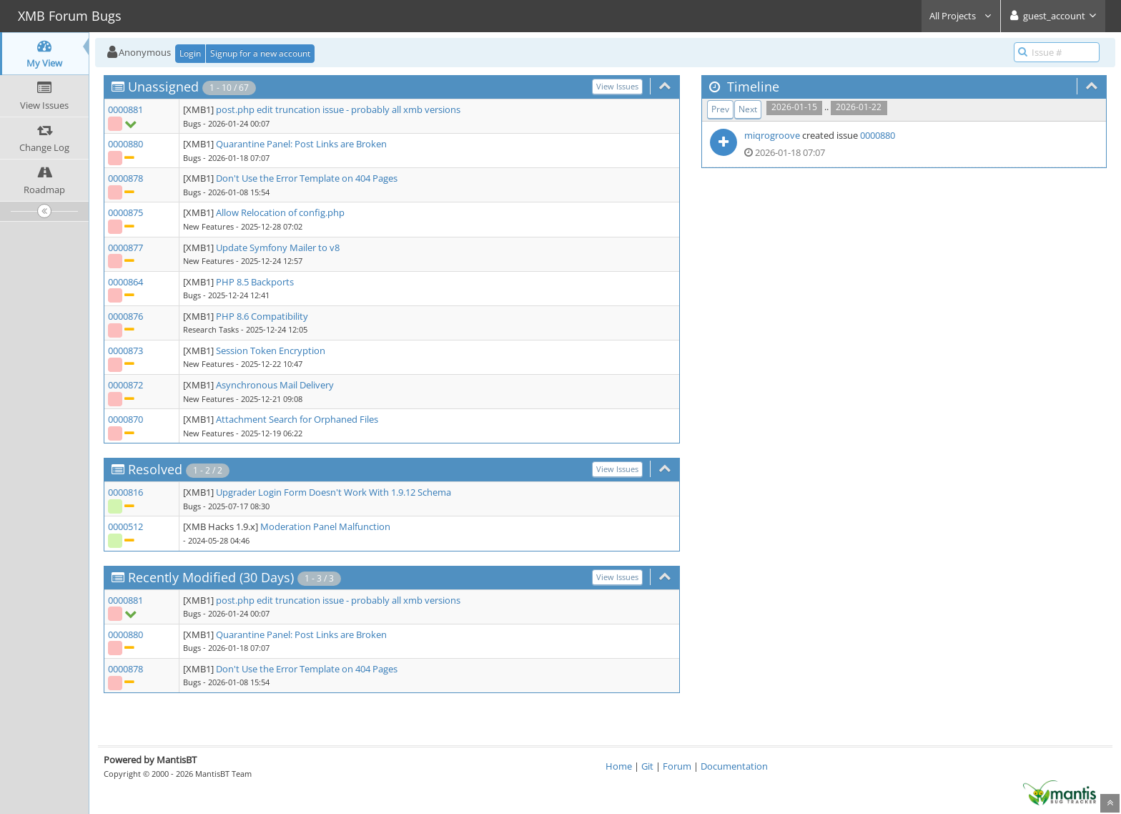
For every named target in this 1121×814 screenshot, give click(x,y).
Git (647, 766)
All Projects (960, 15)
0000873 (125, 350)
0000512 (125, 526)
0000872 (125, 384)
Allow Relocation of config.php (280, 212)
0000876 (125, 316)
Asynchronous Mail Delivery (275, 384)
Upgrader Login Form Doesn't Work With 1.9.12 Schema (333, 492)
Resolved (155, 469)
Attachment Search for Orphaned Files (297, 419)
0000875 (125, 212)
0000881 (125, 109)
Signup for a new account (260, 53)
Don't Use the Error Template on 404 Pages (306, 178)
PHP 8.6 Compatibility (262, 316)
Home (619, 766)
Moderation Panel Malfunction (325, 526)
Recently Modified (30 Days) (211, 577)
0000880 (125, 143)
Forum (677, 766)
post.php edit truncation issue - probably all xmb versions (338, 109)
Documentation (734, 766)
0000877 (125, 247)
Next (748, 109)
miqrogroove (772, 135)
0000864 (125, 281)
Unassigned (163, 86)
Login (190, 53)
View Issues (617, 86)
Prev (720, 109)
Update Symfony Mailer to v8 (278, 247)
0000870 (125, 419)
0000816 (125, 492)
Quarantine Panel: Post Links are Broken (301, 143)
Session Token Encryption (270, 350)
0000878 (125, 178)
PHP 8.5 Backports (255, 281)
